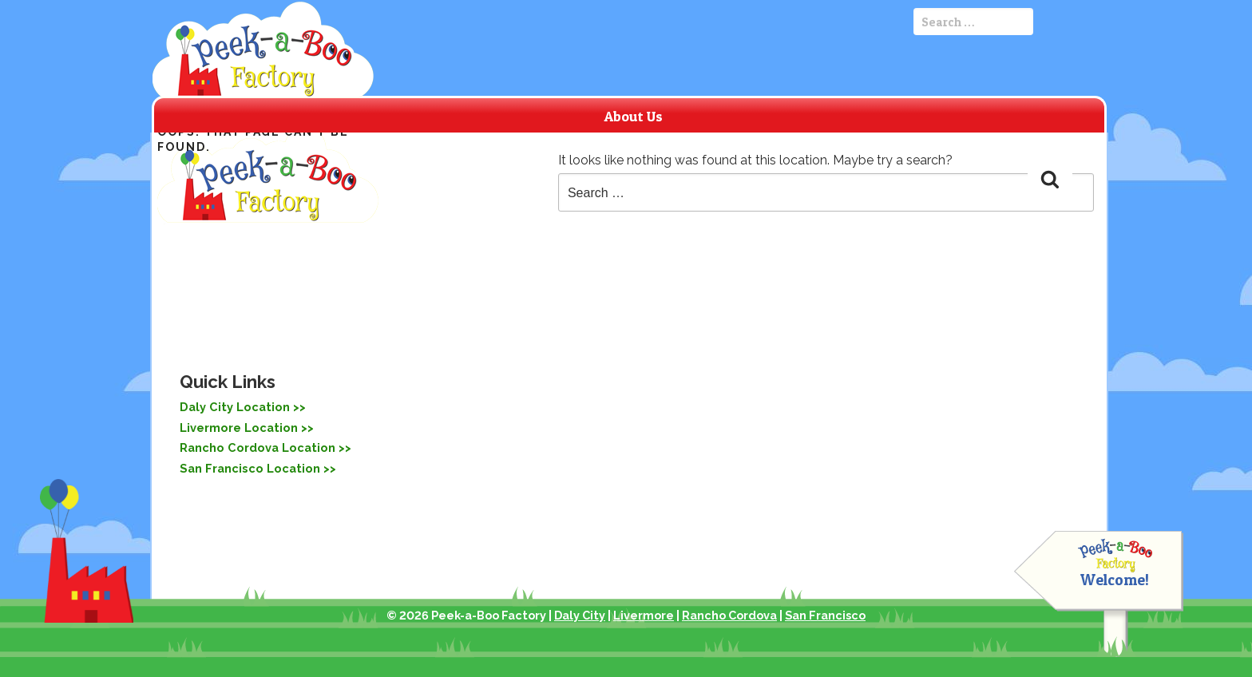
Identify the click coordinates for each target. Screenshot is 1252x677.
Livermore (643, 615)
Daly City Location (231, 406)
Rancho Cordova (729, 615)
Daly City (579, 615)
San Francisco (825, 615)
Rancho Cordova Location (253, 445)
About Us (633, 116)
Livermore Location (236, 426)
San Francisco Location (245, 465)
